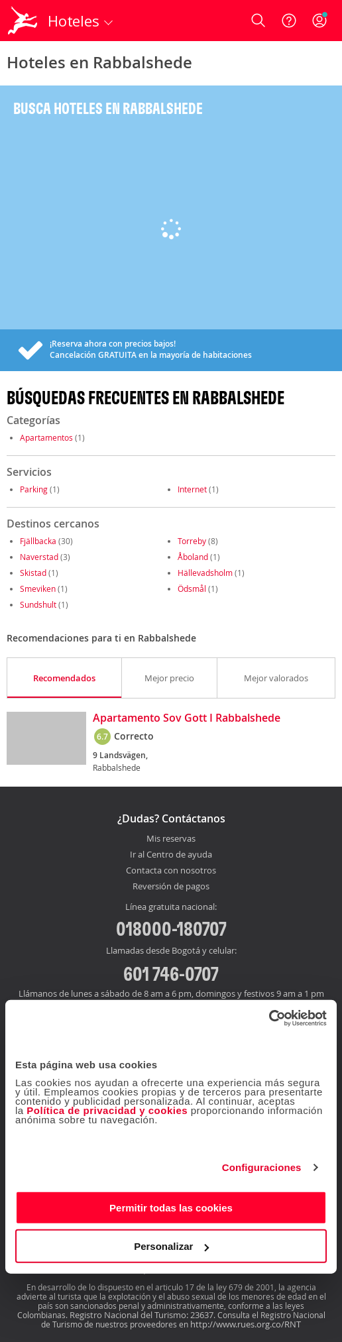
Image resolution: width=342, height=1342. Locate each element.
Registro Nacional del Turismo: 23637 (141, 1315)
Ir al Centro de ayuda (171, 855)
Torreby (192, 540)
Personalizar (171, 1246)
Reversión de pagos (171, 886)
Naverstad (39, 556)
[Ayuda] (289, 20)
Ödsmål (192, 588)
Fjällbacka (38, 540)
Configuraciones (262, 1167)
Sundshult (38, 604)
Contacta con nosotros (171, 871)
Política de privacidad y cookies (107, 1109)
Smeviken (38, 588)
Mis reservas (171, 839)
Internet (192, 489)
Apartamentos (46, 437)
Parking (34, 489)
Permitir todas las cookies (171, 1207)
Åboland (193, 556)
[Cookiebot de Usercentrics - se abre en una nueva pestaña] (269, 1018)
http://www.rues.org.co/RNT (245, 1324)
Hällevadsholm (205, 572)
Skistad (33, 572)
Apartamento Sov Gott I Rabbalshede (186, 718)
